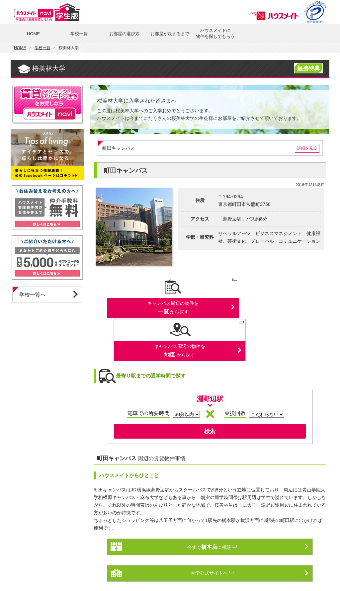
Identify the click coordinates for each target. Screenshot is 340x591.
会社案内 (290, 570)
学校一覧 (79, 33)
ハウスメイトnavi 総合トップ (50, 570)
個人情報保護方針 (130, 570)
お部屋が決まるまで (169, 33)
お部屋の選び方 (124, 33)
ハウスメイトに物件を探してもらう (215, 33)
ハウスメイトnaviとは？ (209, 570)
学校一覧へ (32, 294)
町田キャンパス (210, 148)
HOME (33, 33)
